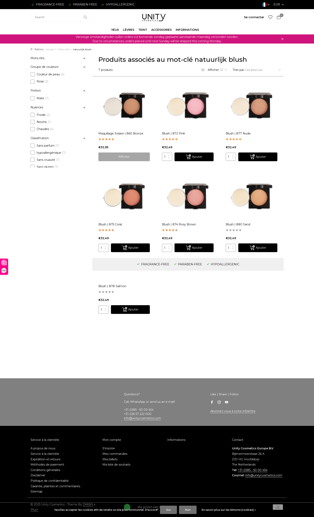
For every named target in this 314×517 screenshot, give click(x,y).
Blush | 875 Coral (110, 224)
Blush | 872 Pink (173, 133)
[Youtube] (226, 402)
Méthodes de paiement (47, 464)
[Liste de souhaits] (270, 17)
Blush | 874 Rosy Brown (179, 224)
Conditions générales (45, 470)
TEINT (142, 30)
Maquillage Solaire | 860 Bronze (120, 133)
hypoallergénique (48, 153)
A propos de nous (43, 448)
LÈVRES (128, 30)
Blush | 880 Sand (238, 224)
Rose (39, 82)
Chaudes (42, 129)
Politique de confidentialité (50, 481)
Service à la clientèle (45, 454)
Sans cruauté (45, 160)
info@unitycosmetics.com (142, 418)
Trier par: (239, 70)
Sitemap (37, 491)
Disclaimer (38, 475)
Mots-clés (65, 49)
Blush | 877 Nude (238, 133)
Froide (40, 115)
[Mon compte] (254, 17)
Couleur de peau (47, 74)
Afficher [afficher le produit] (124, 157)
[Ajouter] (194, 156)
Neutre (41, 122)
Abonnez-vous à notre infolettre (232, 411)
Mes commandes (114, 454)
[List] (203, 70)
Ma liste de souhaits (116, 464)
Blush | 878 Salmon (112, 286)
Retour (37, 49)
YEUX (115, 30)
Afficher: (213, 70)
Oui (168, 509)
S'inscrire (108, 448)
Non (188, 509)
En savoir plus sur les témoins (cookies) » (229, 509)
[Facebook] (212, 402)
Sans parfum (45, 146)
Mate (40, 98)
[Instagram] (219, 402)
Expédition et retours (45, 459)
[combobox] (61, 17)
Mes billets (109, 459)
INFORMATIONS (187, 30)
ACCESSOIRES (161, 30)
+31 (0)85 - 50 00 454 (252, 470)
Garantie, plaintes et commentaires (55, 486)
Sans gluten (44, 167)
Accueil (51, 49)
